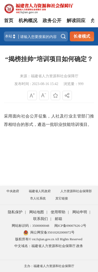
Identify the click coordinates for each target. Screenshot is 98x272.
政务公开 (52, 20)
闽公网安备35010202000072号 (49, 232)
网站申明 (79, 212)
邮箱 (58, 219)
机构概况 (28, 20)
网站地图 (36, 212)
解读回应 (76, 20)
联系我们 (40, 219)
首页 (8, 20)
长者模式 (81, 36)
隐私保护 (15, 212)
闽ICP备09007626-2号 (70, 226)
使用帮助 (58, 212)
